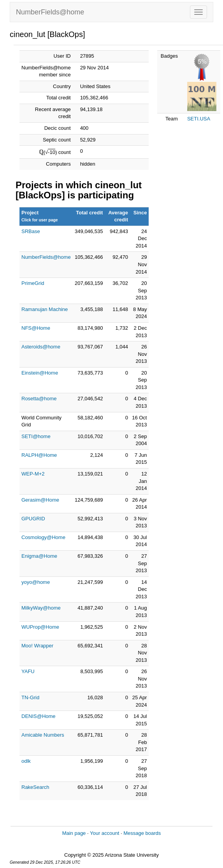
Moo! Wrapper (37, 646)
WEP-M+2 (33, 474)
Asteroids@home (40, 347)
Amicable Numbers (42, 735)
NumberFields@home (50, 12)
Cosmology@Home (43, 537)
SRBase (30, 231)
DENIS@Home (38, 716)
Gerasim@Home (40, 500)
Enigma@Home (39, 556)
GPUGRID (33, 519)
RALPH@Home (39, 455)
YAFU (28, 671)
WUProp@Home (40, 627)
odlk (26, 761)
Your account (104, 833)
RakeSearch (35, 787)
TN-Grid (30, 697)
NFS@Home (35, 328)
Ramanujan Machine (44, 309)
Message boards (142, 833)
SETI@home (36, 436)
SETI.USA (198, 119)
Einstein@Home (39, 373)
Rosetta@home (39, 398)
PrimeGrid (32, 283)
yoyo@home (35, 582)
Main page (74, 833)
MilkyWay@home (41, 608)
